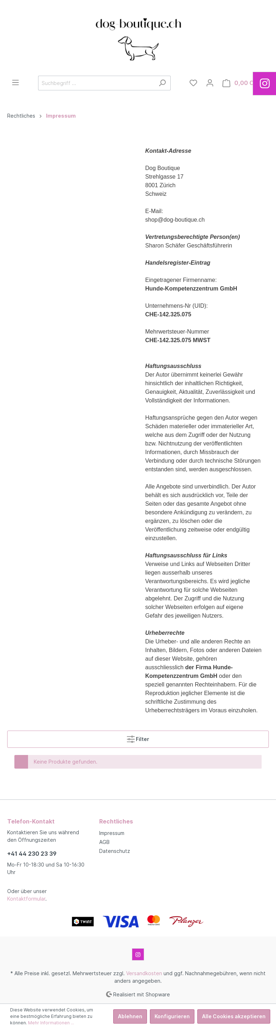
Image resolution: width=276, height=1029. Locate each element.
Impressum (111, 833)
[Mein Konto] (210, 83)
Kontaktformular (26, 899)
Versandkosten (144, 973)
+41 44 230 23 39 (31, 853)
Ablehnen (130, 1016)
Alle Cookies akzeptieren (234, 1016)
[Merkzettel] (193, 83)
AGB (104, 842)
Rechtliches (116, 821)
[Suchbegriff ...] (96, 83)
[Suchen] (162, 83)
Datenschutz (114, 851)
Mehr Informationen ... (51, 1022)
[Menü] (15, 82)
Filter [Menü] (138, 737)
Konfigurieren (172, 1016)
